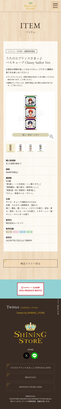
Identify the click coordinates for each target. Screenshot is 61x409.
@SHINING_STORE (29, 307)
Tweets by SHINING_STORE (30, 312)
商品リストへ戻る (30, 263)
